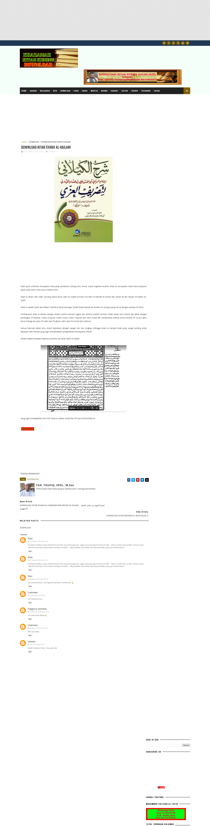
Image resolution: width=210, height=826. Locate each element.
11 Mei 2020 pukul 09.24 (45, 581)
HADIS (93, 70)
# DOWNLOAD (41, 467)
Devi (38, 561)
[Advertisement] (80, 21)
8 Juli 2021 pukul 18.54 (45, 630)
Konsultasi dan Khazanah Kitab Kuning (56, 821)
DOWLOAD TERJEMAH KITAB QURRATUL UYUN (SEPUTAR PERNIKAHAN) (164, 284)
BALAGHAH (53, 70)
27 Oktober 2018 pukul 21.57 (47, 543)
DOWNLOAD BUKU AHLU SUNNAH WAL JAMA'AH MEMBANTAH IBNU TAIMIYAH (164, 306)
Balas (38, 534)
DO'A (63, 70)
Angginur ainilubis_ (45, 594)
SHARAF (122, 70)
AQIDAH (41, 70)
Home (32, 70)
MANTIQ (102, 70)
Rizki (38, 519)
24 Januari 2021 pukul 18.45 (47, 613)
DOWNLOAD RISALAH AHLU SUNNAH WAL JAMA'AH (165, 295)
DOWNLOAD (74, 70)
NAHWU (112, 70)
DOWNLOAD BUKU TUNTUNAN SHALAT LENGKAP (164, 262)
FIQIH (84, 70)
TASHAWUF (154, 70)
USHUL (165, 70)
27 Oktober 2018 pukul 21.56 (47, 522)
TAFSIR (133, 70)
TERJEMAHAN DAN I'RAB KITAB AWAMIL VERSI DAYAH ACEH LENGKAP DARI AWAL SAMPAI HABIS (166, 275)
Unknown (41, 577)
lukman (40, 627)
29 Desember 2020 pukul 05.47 (47, 597)
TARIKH (142, 70)
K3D (29, 821)
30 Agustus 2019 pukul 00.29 (47, 564)
